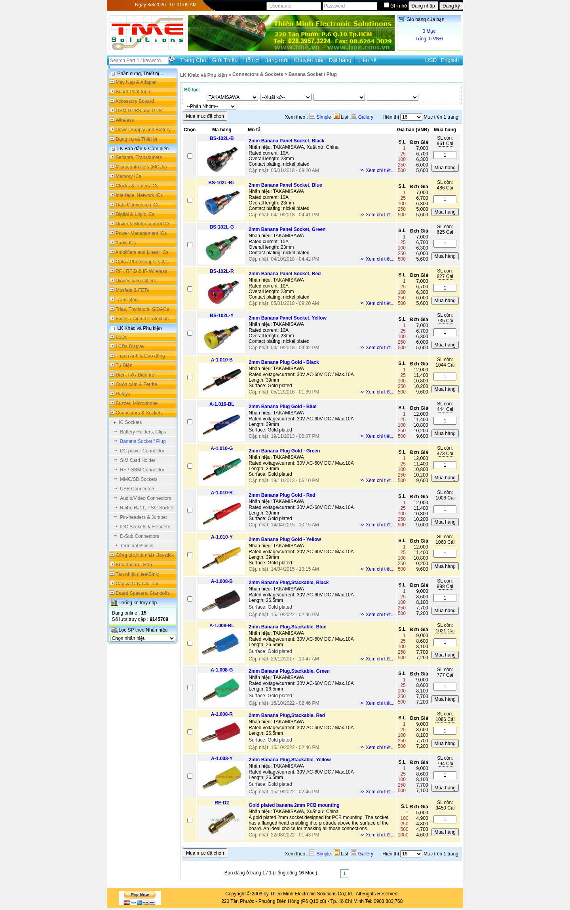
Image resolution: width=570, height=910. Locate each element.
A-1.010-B (222, 360)
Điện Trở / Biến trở (135, 375)
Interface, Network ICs (139, 195)
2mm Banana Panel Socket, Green (287, 229)
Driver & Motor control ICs (143, 224)
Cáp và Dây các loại (137, 583)
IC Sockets (130, 422)
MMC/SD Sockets (139, 479)
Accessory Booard (135, 101)
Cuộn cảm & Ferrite (136, 384)
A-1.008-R (222, 714)
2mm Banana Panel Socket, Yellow (288, 318)
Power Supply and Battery (143, 129)
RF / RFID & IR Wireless (141, 271)
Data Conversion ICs (138, 205)
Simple (320, 117)
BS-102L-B (222, 138)
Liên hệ (367, 60)
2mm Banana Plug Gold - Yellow (285, 539)
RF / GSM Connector (142, 470)
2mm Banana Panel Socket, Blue (285, 185)
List (341, 117)
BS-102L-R (222, 271)
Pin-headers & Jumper (143, 517)
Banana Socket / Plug (142, 441)
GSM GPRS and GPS (139, 111)
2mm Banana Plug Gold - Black (284, 362)
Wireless (125, 120)
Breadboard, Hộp (134, 565)
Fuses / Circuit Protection (142, 319)
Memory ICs (128, 176)
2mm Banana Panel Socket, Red (285, 273)
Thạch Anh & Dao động (140, 356)
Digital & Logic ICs (135, 214)
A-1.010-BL (221, 404)
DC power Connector (142, 451)
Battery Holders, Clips (143, 432)
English (450, 60)
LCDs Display (130, 346)
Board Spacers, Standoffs (143, 593)
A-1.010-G (222, 448)
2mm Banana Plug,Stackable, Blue (287, 627)
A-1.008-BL (221, 625)
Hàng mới (276, 60)
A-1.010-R (222, 493)
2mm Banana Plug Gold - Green (284, 451)
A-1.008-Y (222, 758)
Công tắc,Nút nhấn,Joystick (145, 555)
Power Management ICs (141, 233)
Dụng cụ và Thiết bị (136, 139)
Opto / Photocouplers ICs (142, 262)
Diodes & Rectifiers (136, 281)
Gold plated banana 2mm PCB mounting (294, 805)
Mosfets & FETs (132, 290)
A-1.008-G (222, 670)
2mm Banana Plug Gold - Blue (282, 406)
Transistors (127, 300)
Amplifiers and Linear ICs (142, 252)
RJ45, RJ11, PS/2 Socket (146, 508)
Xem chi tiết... (380, 170)
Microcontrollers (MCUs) (141, 167)
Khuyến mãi (308, 60)
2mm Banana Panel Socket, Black (286, 141)
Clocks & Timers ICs (137, 186)
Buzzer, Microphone (137, 403)
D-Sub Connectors (139, 536)
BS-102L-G (222, 227)
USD (431, 60)
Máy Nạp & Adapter (136, 82)
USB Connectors (137, 489)
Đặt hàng (341, 60)
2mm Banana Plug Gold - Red (282, 495)
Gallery (362, 117)
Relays (123, 394)
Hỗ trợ (251, 60)
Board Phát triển (133, 92)
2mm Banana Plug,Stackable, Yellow (290, 759)
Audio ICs (126, 243)
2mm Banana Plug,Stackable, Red (287, 715)
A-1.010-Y (222, 537)
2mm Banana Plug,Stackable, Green (289, 671)
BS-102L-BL (221, 182)
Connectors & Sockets (139, 413)
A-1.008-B (222, 581)
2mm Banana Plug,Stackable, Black (289, 582)
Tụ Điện (124, 365)
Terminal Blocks (136, 546)
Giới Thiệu (225, 60)
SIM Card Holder (137, 460)
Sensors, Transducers (139, 157)
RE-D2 (222, 803)
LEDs (121, 337)
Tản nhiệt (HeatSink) (138, 574)
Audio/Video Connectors (145, 498)
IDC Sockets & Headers (145, 527)
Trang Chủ (193, 60)
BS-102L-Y (222, 315)
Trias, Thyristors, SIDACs (142, 309)
